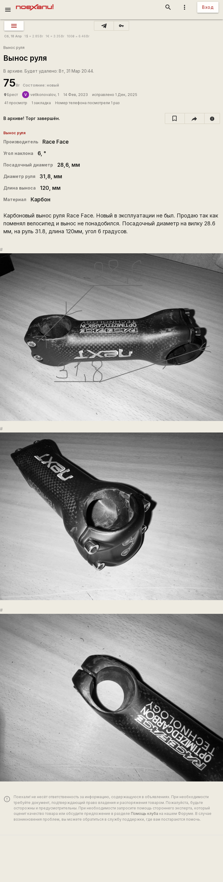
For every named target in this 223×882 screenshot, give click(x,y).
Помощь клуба (144, 813)
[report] (212, 118)
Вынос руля (14, 47)
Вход (208, 7)
